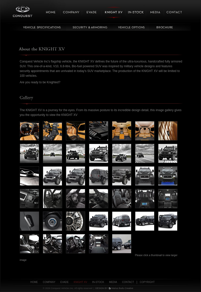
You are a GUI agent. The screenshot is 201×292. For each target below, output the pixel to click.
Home (34, 282)
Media (113, 282)
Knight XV (80, 282)
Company (49, 282)
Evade (64, 282)
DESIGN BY (101, 288)
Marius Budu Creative (122, 288)
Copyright (147, 282)
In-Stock (98, 282)
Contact (128, 282)
